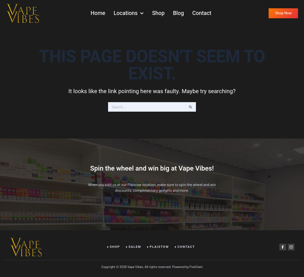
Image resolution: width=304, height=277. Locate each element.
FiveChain (195, 267)
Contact (201, 13)
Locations (129, 13)
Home (97, 13)
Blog (178, 13)
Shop (158, 13)
